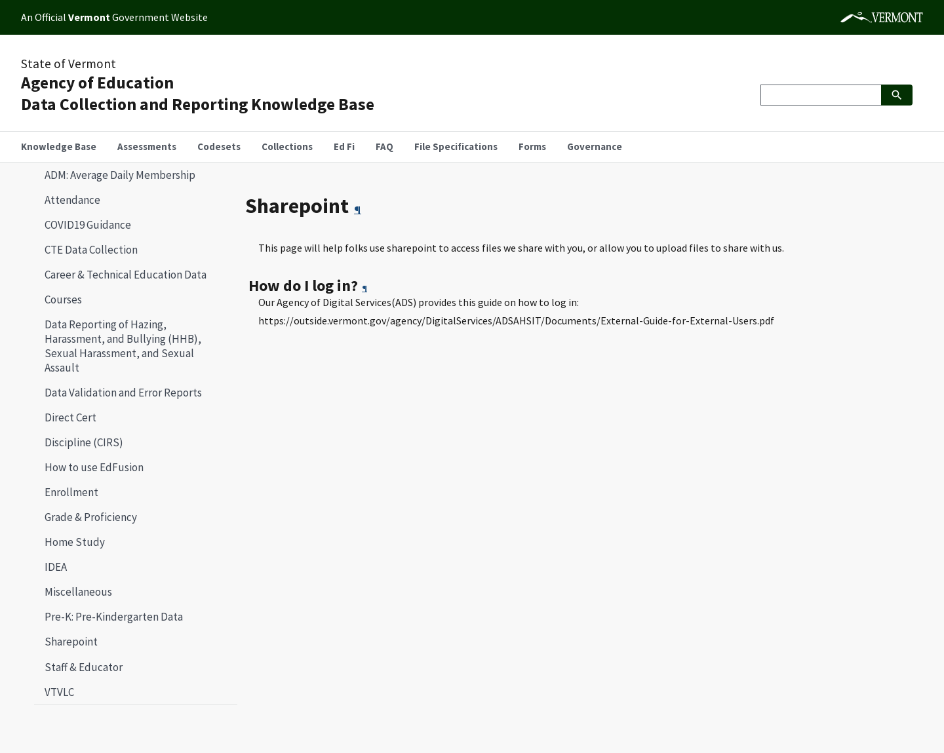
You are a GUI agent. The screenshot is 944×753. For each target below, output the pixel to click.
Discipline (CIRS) (84, 442)
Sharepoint (66, 641)
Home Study (75, 542)
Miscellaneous (78, 592)
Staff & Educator (84, 667)
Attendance (72, 200)
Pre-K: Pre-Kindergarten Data (114, 616)
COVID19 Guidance (88, 225)
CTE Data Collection (91, 249)
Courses (63, 299)
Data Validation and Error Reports (123, 392)
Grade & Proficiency (91, 517)
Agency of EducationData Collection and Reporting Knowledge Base (197, 93)
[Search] (820, 95)
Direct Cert (70, 417)
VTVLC (59, 692)
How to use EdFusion (94, 467)
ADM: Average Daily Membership (120, 175)
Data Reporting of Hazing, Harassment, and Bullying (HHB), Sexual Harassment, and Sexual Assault (123, 346)
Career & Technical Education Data (125, 274)
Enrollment (71, 492)
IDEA (56, 567)
